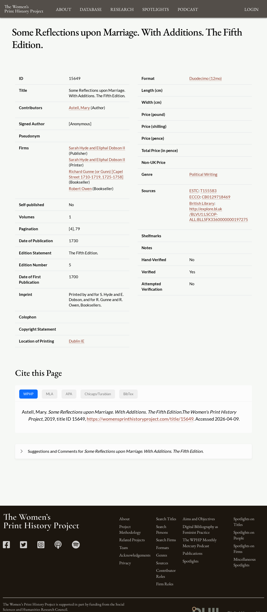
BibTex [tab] (128, 394)
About (124, 518)
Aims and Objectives (199, 518)
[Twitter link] (23, 546)
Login (251, 9)
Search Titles (166, 518)
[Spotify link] (76, 546)
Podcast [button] (188, 9)
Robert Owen (80, 188)
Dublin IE (76, 341)
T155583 (208, 190)
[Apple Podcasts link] (58, 546)
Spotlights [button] (155, 9)
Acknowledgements (134, 555)
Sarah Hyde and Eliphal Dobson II (97, 147)
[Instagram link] (40, 546)
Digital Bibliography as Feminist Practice (200, 529)
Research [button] (122, 9)
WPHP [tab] (28, 394)
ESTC (193, 190)
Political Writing (203, 174)
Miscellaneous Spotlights (244, 562)
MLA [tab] (49, 394)
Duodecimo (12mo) (205, 78)
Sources (162, 563)
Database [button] (91, 9)
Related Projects (132, 540)
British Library (201, 203)
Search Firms (166, 540)
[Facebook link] (6, 546)
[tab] (98, 394)
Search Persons (162, 529)
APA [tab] (69, 394)
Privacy (125, 563)
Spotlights (190, 561)
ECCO (194, 196)
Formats (162, 547)
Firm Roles (164, 584)
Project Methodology (130, 529)
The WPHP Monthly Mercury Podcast (200, 542)
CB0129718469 (216, 196)
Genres (161, 555)
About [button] (63, 9)
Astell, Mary (79, 107)
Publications (192, 553)
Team (123, 547)
